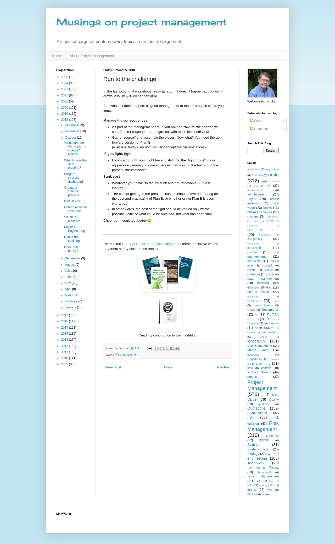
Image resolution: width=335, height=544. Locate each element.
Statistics (255, 445)
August (70, 264)
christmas (273, 216)
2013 (65, 339)
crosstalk (267, 265)
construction (255, 248)
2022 (65, 95)
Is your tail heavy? (71, 249)
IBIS (272, 319)
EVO (276, 300)
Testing (274, 468)
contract (253, 252)
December (72, 125)
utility (250, 485)
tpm (271, 481)
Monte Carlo (257, 350)
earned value (258, 292)
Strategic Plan (258, 449)
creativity (253, 261)
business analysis (259, 212)
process (252, 377)
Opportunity (254, 359)
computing (253, 243)
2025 (65, 77)
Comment (252, 225)
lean (250, 345)
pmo (250, 367)
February (71, 301)
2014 (65, 333)
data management (263, 278)
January (71, 307)
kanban (251, 332)
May (68, 283)
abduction (253, 169)
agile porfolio (270, 181)
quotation (264, 404)
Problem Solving (259, 372)
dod (268, 287)
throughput (264, 472)
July (68, 271)
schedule (272, 436)
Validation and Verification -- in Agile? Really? (75, 148)
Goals (251, 309)
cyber (270, 274)
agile (273, 174)
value (262, 485)
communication (260, 230)
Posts (256, 121)
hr (256, 314)
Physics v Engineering (74, 229)
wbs (269, 489)
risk (250, 417)
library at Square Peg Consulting (147, 244)
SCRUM (264, 440)
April (68, 289)
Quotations (256, 408)
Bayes (251, 199)
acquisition (272, 169)
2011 (65, 352)
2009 (65, 364)
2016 (65, 321)
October (71, 137)
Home (57, 56)
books (267, 208)
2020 (65, 108)
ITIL (273, 328)
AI (268, 186)
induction (253, 323)
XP (263, 494)
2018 (65, 120)
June (68, 277)
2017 (65, 315)
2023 (65, 89)
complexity (254, 239)
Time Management (263, 476)
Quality (274, 399)
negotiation (254, 354)
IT (264, 327)
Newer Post (113, 367)
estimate (254, 300)
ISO (256, 328)
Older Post (222, 367)
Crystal (251, 269)
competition (265, 234)
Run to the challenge (72, 239)
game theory (263, 305)
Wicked (251, 494)
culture (268, 269)
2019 (65, 114)
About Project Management (92, 56)
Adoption (257, 175)
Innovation (271, 323)
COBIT (269, 221)
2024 (65, 83)
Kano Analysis (270, 332)
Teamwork (256, 463)
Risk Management (126, 354)
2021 (65, 101)
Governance (270, 310)
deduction (253, 287)
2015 (65, 327)
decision (263, 283)
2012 (65, 346)
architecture (255, 194)
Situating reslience (72, 219)
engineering (253, 296)
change (252, 216)
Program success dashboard (73, 177)
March (70, 295)
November (72, 131)
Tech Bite (254, 467)
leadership (256, 341)
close (255, 221)
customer (253, 274)
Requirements (257, 413)
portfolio (266, 367)
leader (263, 336)
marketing (265, 345)
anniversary (254, 190)
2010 (65, 358)
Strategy (253, 454)
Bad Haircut (72, 201)
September (73, 258)
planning (263, 363)
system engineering (263, 455)
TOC (258, 480)
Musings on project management (141, 22)
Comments (259, 129)
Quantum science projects (71, 191)
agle (256, 185)
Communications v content (75, 209)
